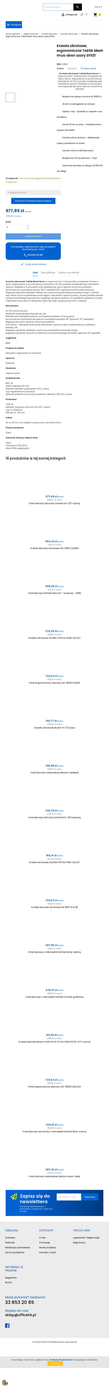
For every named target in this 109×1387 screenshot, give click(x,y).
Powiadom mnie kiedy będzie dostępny (33, 201)
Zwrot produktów (14, 1252)
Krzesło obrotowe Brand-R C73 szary (54, 727)
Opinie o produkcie (68, 272)
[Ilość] (16, 227)
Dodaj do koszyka (33, 236)
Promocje (44, 1242)
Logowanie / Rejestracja (86, 1237)
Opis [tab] (35, 272)
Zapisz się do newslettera (35, 1199)
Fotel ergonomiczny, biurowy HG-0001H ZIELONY (54, 1086)
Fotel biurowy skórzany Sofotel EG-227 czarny (54, 503)
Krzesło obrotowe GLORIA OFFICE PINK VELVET (54, 862)
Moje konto (79, 1242)
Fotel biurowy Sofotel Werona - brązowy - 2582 (54, 593)
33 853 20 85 (19, 1302)
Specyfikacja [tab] (48, 272)
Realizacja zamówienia (17, 1247)
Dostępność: (12, 178)
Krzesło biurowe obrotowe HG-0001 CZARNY (54, 548)
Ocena (60, 68)
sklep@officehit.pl (20, 1315)
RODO (8, 1282)
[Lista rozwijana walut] (99, 7)
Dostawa (10, 1237)
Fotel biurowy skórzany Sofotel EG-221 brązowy (54, 817)
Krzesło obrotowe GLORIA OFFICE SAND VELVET (54, 638)
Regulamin (11, 1277)
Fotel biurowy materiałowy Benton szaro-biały (54, 1176)
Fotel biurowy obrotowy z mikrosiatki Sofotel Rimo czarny (54, 1131)
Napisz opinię (88, 68)
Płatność (10, 1242)
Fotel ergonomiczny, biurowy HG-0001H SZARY (54, 682)
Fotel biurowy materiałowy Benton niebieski (54, 772)
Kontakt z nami (47, 1252)
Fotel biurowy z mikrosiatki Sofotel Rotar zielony (54, 952)
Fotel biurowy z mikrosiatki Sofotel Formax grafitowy (55, 997)
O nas (42, 1237)
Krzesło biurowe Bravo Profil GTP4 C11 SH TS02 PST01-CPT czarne (54, 1041)
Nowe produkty (47, 1247)
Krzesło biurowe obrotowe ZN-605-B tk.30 (54, 907)
